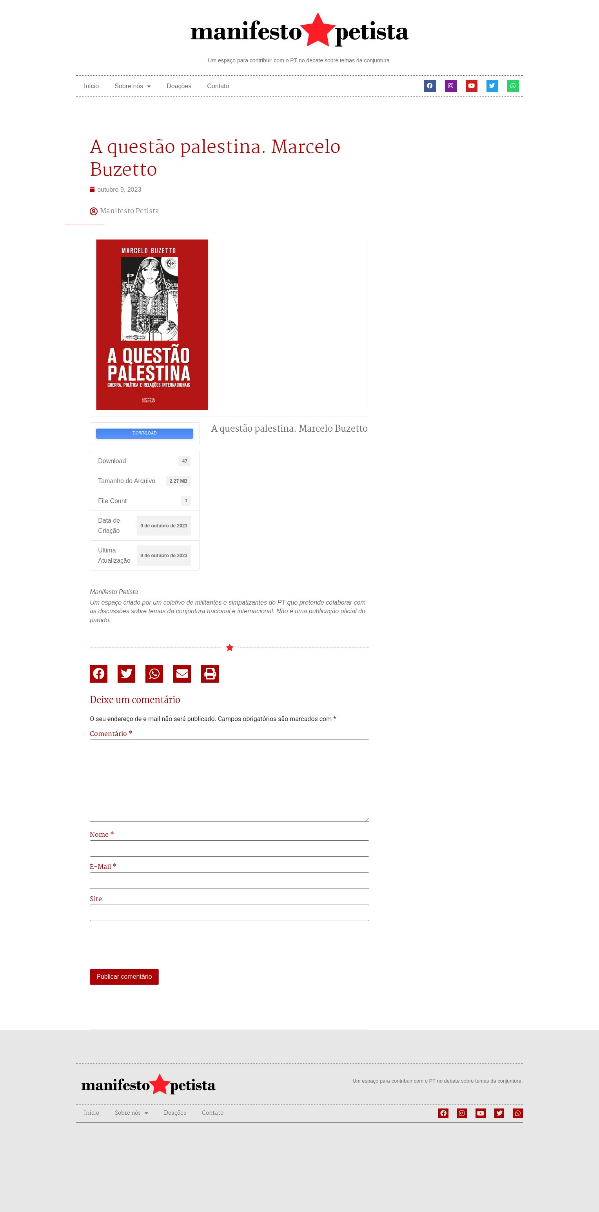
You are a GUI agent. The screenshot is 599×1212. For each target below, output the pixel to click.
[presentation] (149, 945)
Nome (102, 835)
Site (96, 899)
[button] (98, 674)
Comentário (111, 734)
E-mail (103, 867)
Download (144, 433)
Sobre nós (132, 86)
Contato (218, 86)
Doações (179, 86)
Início (91, 86)
